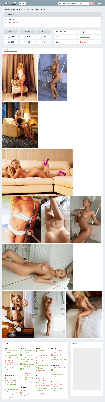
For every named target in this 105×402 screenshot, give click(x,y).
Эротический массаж (27, 356)
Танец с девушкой (28, 393)
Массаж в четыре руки (28, 370)
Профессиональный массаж (28, 352)
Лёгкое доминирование (43, 354)
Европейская (84, 37)
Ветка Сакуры (27, 382)
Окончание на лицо (58, 375)
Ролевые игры (43, 365)
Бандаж (41, 368)
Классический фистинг (58, 352)
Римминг (10, 397)
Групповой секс (12, 360)
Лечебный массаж (28, 366)
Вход (98, 3)
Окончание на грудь (58, 371)
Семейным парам (13, 389)
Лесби (24, 395)
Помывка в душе (13, 392)
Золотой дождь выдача (59, 385)
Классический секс (12, 352)
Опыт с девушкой (44, 383)
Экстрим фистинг (60, 360)
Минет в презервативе (43, 379)
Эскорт (9, 378)
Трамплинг (42, 370)
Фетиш (9, 370)
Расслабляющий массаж (28, 379)
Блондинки (84, 42)
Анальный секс (12, 355)
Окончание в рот (59, 368)
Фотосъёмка (11, 380)
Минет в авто (42, 388)
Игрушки (10, 367)
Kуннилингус (42, 391)
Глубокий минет (43, 385)
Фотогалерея (10, 50)
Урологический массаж (27, 360)
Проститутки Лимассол (11, 9)
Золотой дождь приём (59, 390)
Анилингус (41, 393)
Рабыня (41, 360)
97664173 (11, 19)
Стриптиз (25, 390)
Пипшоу (10, 394)
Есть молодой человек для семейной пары (12, 385)
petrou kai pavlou (24, 9)
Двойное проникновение (12, 364)
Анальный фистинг (57, 356)
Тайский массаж (28, 364)
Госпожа (41, 351)
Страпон (41, 363)
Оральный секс (12, 358)
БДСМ (40, 358)
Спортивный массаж (26, 374)
